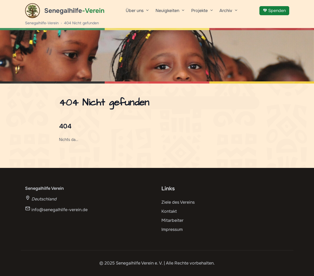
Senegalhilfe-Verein (42, 23)
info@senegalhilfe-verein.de (59, 209)
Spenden (274, 10)
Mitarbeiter (172, 220)
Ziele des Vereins (178, 202)
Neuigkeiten (170, 12)
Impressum (172, 229)
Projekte (202, 12)
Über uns (137, 12)
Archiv (228, 12)
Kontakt (169, 211)
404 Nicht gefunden (81, 23)
